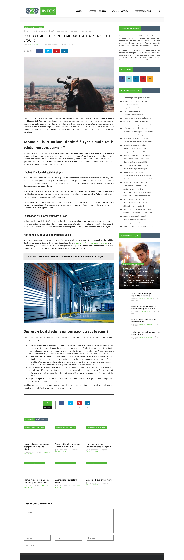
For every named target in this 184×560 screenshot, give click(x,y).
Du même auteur (41, 419)
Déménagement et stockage (133, 135)
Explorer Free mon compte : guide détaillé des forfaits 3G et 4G (139, 270)
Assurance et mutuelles (131, 111)
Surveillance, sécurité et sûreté (134, 216)
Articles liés (29, 419)
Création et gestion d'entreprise (135, 128)
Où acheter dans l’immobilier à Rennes (66, 481)
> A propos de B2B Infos (97, 11)
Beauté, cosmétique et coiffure (134, 114)
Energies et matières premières (134, 148)
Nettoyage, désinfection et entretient (137, 182)
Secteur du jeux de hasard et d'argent (137, 192)
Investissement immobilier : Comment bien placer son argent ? (98, 445)
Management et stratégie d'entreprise (137, 175)
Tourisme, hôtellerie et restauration (136, 223)
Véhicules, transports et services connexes (138, 226)
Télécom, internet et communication (136, 219)
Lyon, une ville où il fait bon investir (99, 479)
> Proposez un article (142, 11)
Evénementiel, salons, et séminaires (136, 158)
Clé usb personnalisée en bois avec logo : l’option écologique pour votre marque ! (144, 307)
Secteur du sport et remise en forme (136, 196)
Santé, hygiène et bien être (133, 189)
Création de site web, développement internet (140, 125)
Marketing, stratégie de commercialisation (138, 179)
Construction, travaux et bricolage (135, 121)
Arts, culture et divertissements (134, 108)
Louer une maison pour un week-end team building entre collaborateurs (36, 481)
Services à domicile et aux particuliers (137, 209)
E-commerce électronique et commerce (137, 142)
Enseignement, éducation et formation (137, 152)
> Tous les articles (120, 11)
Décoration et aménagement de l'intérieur (138, 131)
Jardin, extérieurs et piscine (133, 172)
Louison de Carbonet (145, 299)
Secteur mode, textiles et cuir (134, 199)
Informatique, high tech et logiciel (135, 169)
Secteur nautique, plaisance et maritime (137, 202)
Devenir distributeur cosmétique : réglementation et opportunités (141, 294)
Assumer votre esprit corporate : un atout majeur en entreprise (143, 320)
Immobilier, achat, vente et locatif (34, 27)
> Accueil (78, 11)
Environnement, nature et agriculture (137, 155)
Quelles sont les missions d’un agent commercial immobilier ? (68, 445)
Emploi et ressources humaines (134, 145)
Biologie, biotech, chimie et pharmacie (137, 118)
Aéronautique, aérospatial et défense (136, 98)
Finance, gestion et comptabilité (135, 162)
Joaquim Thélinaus (36, 45)
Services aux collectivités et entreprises (137, 213)
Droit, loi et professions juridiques (135, 138)
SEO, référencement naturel (133, 206)
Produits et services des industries (135, 186)
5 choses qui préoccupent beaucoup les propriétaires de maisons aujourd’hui (36, 447)
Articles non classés (130, 104)
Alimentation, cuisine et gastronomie (136, 101)
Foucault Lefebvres (92, 451)
